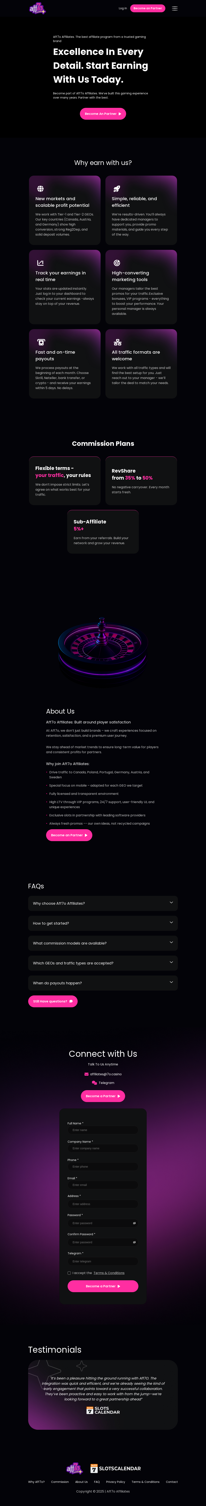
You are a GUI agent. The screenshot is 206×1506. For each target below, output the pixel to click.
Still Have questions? (53, 1001)
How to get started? (103, 923)
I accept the (96, 1272)
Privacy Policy (115, 1482)
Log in (123, 8)
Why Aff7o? (36, 1482)
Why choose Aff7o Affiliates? (103, 903)
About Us (81, 1482)
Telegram (103, 1082)
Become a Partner (103, 1096)
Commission (60, 1482)
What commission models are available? (103, 943)
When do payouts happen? (103, 983)
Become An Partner (103, 113)
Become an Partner (148, 8)
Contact (172, 1482)
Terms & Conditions (109, 1273)
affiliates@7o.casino (103, 1074)
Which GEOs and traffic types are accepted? (103, 963)
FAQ (97, 1482)
